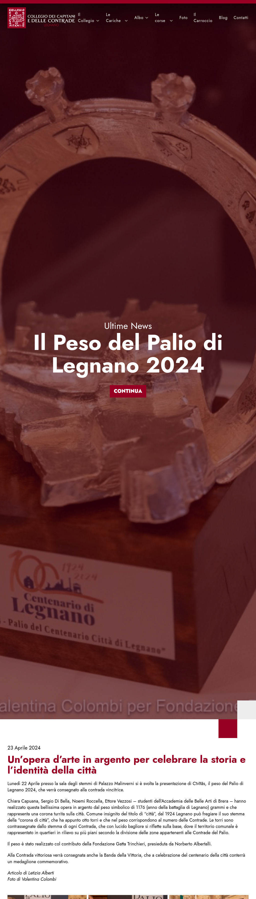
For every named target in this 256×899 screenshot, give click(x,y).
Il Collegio (86, 18)
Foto (184, 18)
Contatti (241, 18)
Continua (128, 391)
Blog (223, 18)
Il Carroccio (203, 18)
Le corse (160, 18)
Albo (139, 18)
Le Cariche (113, 18)
